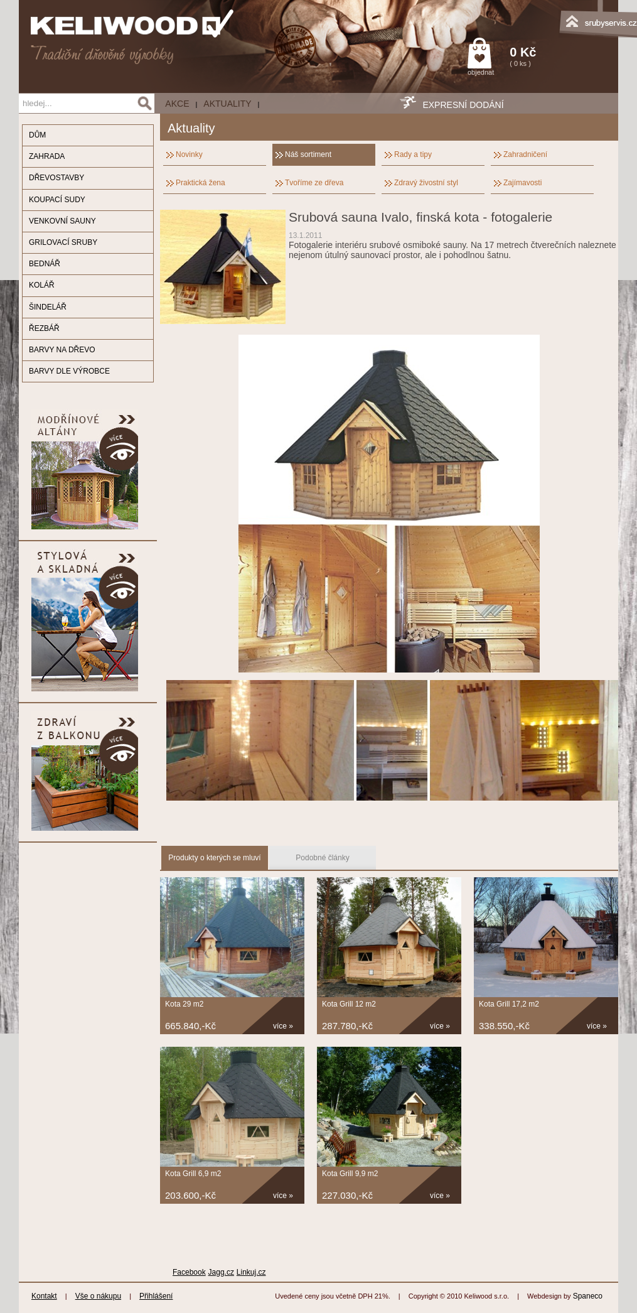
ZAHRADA (47, 156)
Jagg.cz (221, 1272)
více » (283, 1026)
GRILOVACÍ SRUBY (63, 242)
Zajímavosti (522, 182)
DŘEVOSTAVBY (56, 177)
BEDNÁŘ (44, 263)
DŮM (37, 135)
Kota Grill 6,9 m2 (193, 1173)
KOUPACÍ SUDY (57, 199)
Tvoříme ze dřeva (314, 182)
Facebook (189, 1272)
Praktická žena (200, 182)
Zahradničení (525, 154)
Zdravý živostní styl (426, 182)
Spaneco (587, 1296)
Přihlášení (156, 1296)
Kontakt (44, 1296)
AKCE (177, 104)
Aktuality (227, 104)
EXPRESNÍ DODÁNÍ (462, 105)
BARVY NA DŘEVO (62, 349)
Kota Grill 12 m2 (349, 1004)
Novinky (189, 154)
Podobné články (322, 857)
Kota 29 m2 (184, 1004)
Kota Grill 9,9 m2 (350, 1173)
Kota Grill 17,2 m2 (509, 1004)
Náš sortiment (308, 154)
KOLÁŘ (42, 285)
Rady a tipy (413, 154)
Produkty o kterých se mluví (214, 857)
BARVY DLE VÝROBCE (69, 371)
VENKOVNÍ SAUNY (62, 221)
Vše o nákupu (98, 1296)
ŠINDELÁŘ (48, 307)
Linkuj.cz (251, 1272)
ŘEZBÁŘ (44, 328)
